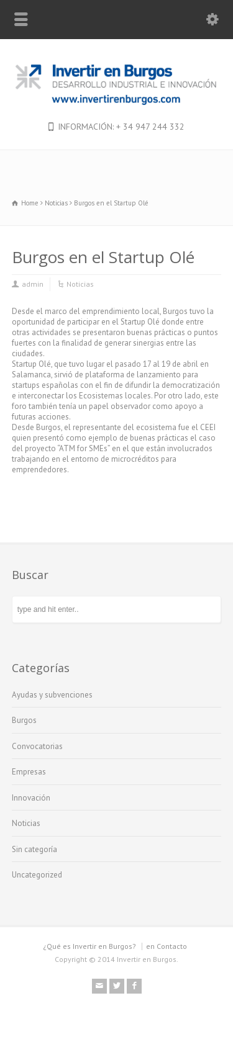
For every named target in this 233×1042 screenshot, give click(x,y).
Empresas (29, 771)
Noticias (80, 284)
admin (32, 284)
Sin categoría (34, 849)
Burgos (24, 720)
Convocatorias (37, 746)
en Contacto (166, 946)
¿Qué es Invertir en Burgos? (89, 946)
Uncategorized (37, 874)
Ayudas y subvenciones (52, 694)
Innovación (31, 798)
